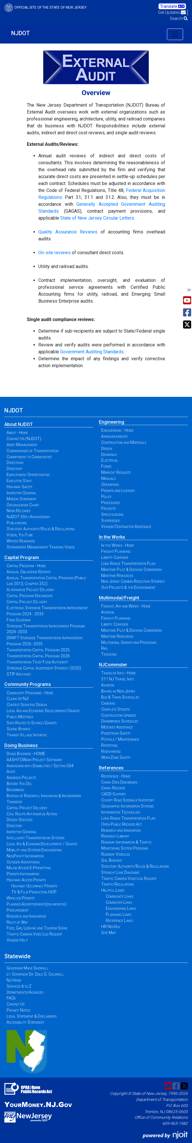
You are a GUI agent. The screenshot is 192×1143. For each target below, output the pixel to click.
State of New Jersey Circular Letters (97, 218)
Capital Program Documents (29, 595)
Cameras (108, 703)
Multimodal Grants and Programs (128, 642)
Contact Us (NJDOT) (24, 438)
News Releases (18, 510)
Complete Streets (115, 709)
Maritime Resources (117, 575)
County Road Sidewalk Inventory (127, 800)
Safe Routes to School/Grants (32, 722)
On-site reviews (54, 252)
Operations (110, 484)
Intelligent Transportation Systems (35, 837)
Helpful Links (112, 890)
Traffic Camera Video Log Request (34, 934)
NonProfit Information (25, 856)
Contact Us (16, 1004)
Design (106, 448)
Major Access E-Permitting (29, 867)
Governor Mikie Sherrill (27, 968)
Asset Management (22, 444)
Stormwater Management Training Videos (41, 547)
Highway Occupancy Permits (34, 886)
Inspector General (22, 493)
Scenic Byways (18, 729)
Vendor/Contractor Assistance (126, 526)
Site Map (108, 932)
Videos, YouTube (20, 535)
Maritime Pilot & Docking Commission (131, 569)
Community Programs (27, 684)
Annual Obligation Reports (29, 571)
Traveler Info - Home (118, 673)
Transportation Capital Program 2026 (38, 656)
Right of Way (17, 922)
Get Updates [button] (172, 12)
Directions (15, 462)
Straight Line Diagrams (120, 872)
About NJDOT (18, 424)
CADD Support (113, 794)
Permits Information (23, 874)
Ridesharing (111, 751)
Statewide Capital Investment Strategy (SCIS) (44, 668)
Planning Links (118, 914)
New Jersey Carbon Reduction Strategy (133, 581)
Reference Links (119, 920)
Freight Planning (116, 551)
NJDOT (20, 33)
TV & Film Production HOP (34, 892)
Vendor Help (17, 940)
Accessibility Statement (25, 1022)
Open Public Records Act (121, 824)
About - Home (17, 432)
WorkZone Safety (116, 757)
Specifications (112, 514)
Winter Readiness (21, 541)
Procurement (18, 910)
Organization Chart (23, 505)
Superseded (110, 520)
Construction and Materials (123, 442)
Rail (104, 648)
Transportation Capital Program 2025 (38, 650)
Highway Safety (20, 486)
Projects (108, 508)
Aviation (107, 612)
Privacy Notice (18, 1010)
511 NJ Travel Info (117, 679)
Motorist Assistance (117, 727)
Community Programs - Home (30, 693)
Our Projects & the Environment (128, 587)
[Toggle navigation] (175, 34)
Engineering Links (121, 908)
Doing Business (21, 745)
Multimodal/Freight (119, 598)
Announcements (114, 436)
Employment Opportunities (28, 474)
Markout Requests (116, 472)
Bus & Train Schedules (120, 697)
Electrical (109, 460)
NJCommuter (113, 664)
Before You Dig (19, 783)
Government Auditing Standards (92, 351)
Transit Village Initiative (27, 735)
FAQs (11, 998)
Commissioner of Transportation (33, 450)
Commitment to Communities (29, 456)
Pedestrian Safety (116, 733)
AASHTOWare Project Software (34, 759)
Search (179, 18)
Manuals (108, 478)
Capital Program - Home (26, 565)
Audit (11, 771)
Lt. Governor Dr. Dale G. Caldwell (35, 974)
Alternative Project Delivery (30, 589)
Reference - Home (115, 776)
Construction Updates (118, 715)
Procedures (110, 502)
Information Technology (121, 812)
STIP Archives (19, 674)
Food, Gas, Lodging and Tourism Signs (37, 928)
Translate (172, 6)
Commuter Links (119, 902)
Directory (14, 468)
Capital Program (21, 557)
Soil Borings (111, 860)
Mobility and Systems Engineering (34, 850)
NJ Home (14, 980)
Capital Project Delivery (27, 601)
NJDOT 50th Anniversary (28, 516)
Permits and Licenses (118, 490)
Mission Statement (21, 499)
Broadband (15, 789)
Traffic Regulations (117, 884)
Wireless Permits (21, 898)
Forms (106, 466)
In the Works (112, 537)
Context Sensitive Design (27, 704)
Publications (17, 522)
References (111, 768)
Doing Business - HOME (26, 753)
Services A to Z (19, 986)
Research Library (115, 836)
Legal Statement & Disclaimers (32, 1016)
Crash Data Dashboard (119, 782)
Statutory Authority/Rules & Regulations (40, 529)
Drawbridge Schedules (119, 721)
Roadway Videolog (115, 854)
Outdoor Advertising (23, 862)
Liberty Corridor (114, 557)
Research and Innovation (26, 916)
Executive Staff (19, 480)
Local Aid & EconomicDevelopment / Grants (42, 844)
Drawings (109, 454)
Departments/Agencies (25, 992)
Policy (106, 496)
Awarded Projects (21, 777)
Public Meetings (20, 716)
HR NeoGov (110, 926)
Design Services (19, 819)
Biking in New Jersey (118, 691)
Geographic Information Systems (127, 806)
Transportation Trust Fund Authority (37, 662)
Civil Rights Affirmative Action (32, 814)
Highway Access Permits (26, 880)
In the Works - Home (117, 545)
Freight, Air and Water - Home (125, 606)
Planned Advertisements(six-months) (36, 904)
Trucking (109, 654)
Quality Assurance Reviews (67, 232)
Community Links (119, 896)
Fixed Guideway (19, 620)
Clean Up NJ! (18, 698)
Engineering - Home (117, 430)
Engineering (111, 422)
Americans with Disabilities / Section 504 (40, 765)
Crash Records (113, 788)
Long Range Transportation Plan (128, 563)
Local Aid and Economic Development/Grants (43, 710)
